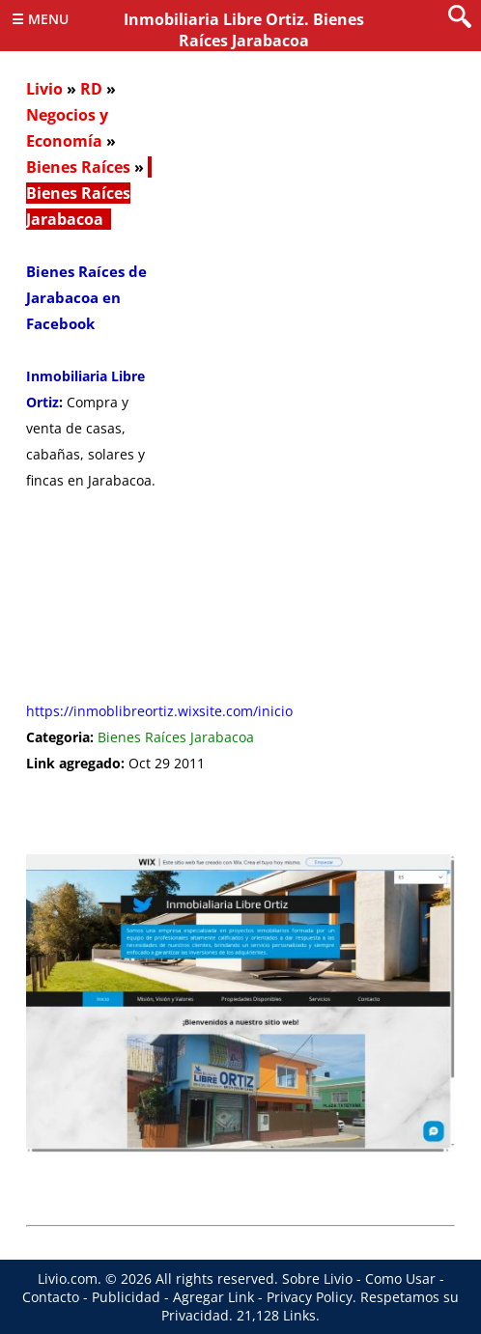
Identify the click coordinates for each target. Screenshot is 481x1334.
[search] (460, 18)
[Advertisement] (310, 391)
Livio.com (68, 1278)
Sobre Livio (317, 1278)
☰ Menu (40, 19)
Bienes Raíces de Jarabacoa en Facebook (86, 297)
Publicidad (126, 1297)
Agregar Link (213, 1297)
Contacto (50, 1297)
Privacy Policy (310, 1297)
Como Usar (400, 1278)
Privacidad (195, 1315)
